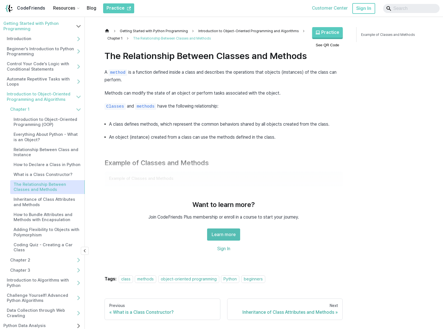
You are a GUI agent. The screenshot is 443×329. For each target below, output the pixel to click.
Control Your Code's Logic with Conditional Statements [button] (38, 66)
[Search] (411, 8)
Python (230, 278)
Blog (91, 8)
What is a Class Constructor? (43, 174)
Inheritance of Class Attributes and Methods (44, 202)
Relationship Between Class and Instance (46, 152)
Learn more (224, 234)
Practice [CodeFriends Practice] (119, 8)
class (126, 278)
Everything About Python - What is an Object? (46, 137)
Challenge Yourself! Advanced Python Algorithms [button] (37, 298)
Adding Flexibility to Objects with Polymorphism (46, 232)
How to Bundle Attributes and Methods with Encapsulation (43, 217)
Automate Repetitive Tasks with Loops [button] (38, 82)
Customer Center (330, 8)
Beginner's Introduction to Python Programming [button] (40, 51)
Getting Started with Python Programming (31, 26)
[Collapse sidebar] (85, 251)
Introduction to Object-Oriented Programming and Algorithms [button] (38, 96)
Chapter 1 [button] (19, 109)
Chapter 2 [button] (20, 260)
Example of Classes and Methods (388, 34)
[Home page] (108, 31)
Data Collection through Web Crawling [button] (36, 313)
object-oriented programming (189, 278)
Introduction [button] (19, 38)
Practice (327, 32)
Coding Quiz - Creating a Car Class (43, 247)
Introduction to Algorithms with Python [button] (38, 283)
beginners (253, 278)
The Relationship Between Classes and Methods (40, 187)
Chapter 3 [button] (20, 270)
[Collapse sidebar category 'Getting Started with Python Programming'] (78, 26)
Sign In (363, 8)
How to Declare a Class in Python (47, 164)
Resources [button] (64, 8)
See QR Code (327, 45)
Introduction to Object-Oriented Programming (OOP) (45, 122)
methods (145, 278)
